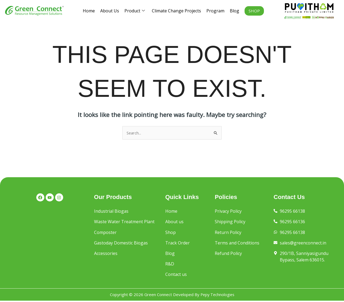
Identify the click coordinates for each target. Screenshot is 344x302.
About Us (109, 11)
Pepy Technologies (217, 296)
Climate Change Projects (176, 11)
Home (89, 11)
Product (134, 11)
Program (215, 11)
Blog (234, 11)
